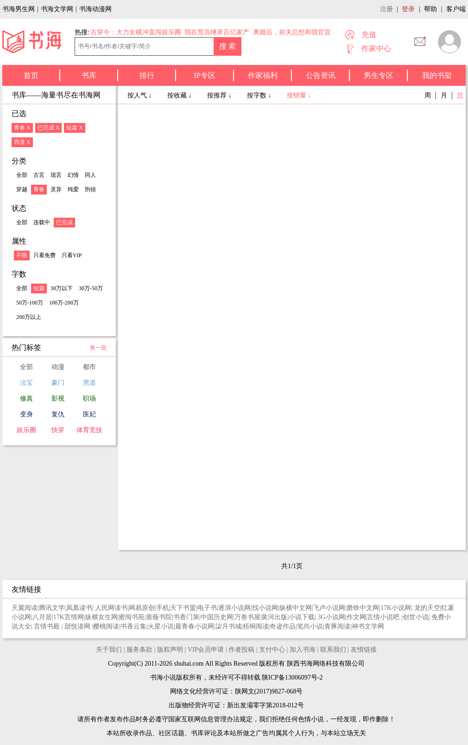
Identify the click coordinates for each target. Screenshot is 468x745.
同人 (90, 175)
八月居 (42, 617)
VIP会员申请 (206, 649)
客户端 (456, 9)
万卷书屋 (247, 617)
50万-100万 (29, 302)
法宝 (26, 382)
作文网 (356, 617)
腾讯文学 (52, 607)
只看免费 (44, 255)
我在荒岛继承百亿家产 (216, 32)
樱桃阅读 (106, 626)
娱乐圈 (26, 430)
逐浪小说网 (234, 607)
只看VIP (72, 255)
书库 (89, 75)
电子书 (207, 607)
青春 (38, 189)
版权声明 (170, 649)
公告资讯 (320, 75)
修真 (26, 398)
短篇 (38, 288)
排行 (146, 75)
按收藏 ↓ (180, 95)
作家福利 (263, 75)
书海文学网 (57, 9)
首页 (31, 75)
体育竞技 (89, 430)
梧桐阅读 (256, 626)
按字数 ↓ (260, 95)
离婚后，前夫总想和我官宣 (292, 32)
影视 (57, 398)
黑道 (89, 382)
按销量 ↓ (299, 95)
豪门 (57, 382)
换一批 (98, 347)
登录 (408, 9)
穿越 (21, 189)
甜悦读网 (78, 626)
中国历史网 (217, 617)
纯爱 (73, 189)
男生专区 (378, 75)
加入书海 (303, 649)
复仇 (57, 414)
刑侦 (90, 189)
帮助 (430, 9)
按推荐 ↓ (220, 95)
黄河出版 (274, 617)
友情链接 (364, 649)
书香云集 (133, 626)
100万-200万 (64, 302)
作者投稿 (241, 649)
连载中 (41, 222)
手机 (162, 607)
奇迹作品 (283, 626)
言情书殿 (48, 626)
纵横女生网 (101, 617)
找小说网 (265, 607)
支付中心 (272, 649)
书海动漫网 (95, 9)
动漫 (57, 366)
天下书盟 (183, 607)
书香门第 (186, 617)
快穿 (57, 430)
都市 (89, 366)
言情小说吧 (384, 617)
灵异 (56, 189)
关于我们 (109, 649)
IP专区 (204, 75)
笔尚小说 (310, 626)
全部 (21, 175)
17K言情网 (68, 617)
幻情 (73, 175)
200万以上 (28, 317)
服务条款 (139, 649)
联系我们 (333, 649)
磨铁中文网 (363, 607)
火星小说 (161, 626)
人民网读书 (111, 607)
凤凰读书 (79, 607)
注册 (386, 9)
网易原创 (142, 607)
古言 (38, 175)
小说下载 (302, 617)
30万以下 (62, 288)
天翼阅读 (25, 607)
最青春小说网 (194, 626)
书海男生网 (18, 9)
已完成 (64, 222)
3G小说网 (331, 617)
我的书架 (437, 75)
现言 (56, 175)
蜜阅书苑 (132, 617)
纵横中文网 (295, 607)
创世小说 (416, 617)
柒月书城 (228, 626)
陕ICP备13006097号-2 (291, 677)
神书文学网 (368, 626)
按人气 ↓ (140, 95)
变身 (26, 414)
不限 (21, 255)
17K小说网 (395, 607)
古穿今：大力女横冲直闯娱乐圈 (135, 32)
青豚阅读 (337, 626)
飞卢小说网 (329, 607)
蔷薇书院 (159, 617)
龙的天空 (427, 607)
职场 (89, 398)
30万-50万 (91, 288)
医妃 (89, 414)
